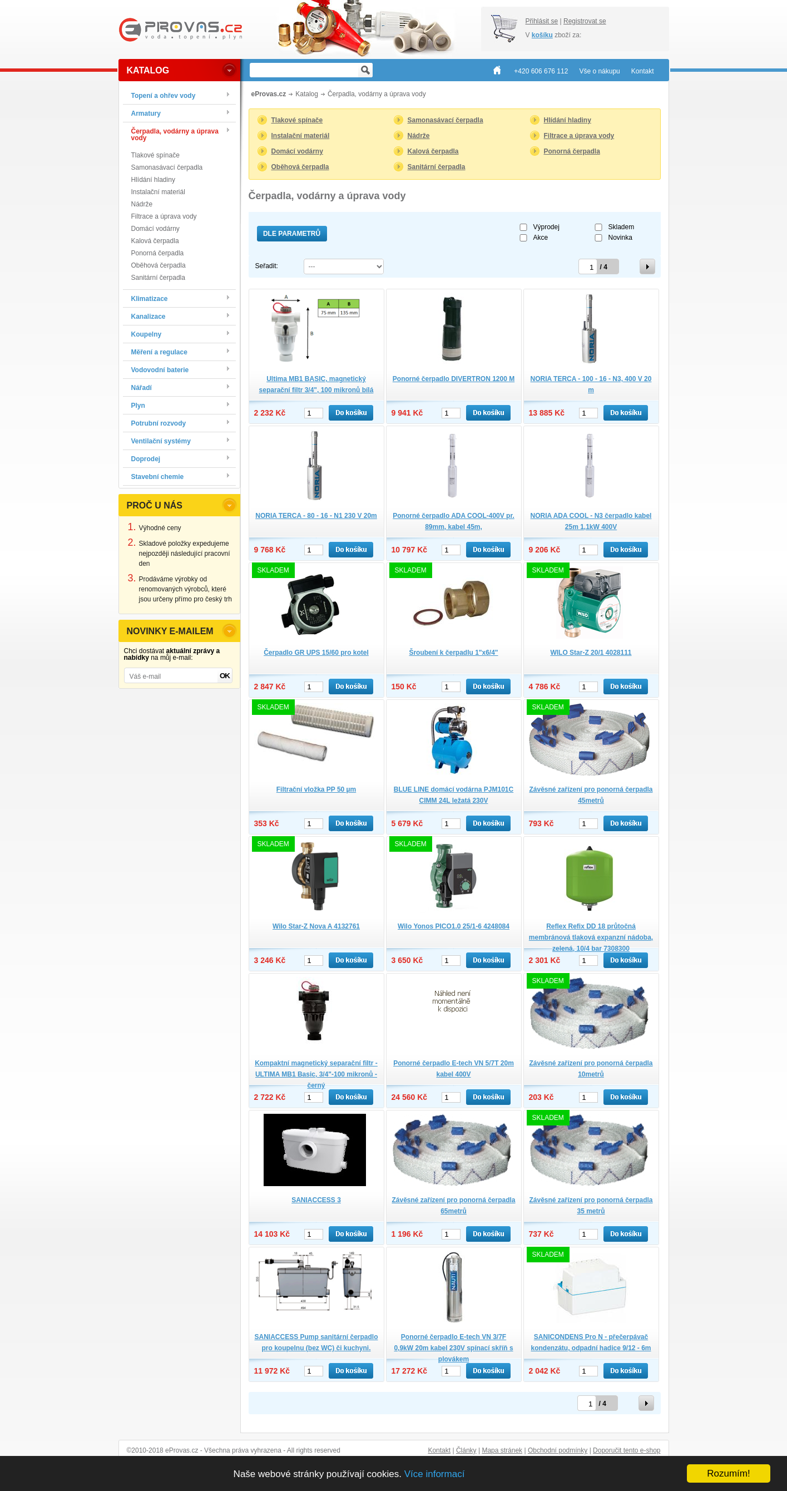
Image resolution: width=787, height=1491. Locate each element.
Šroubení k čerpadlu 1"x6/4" (453, 652)
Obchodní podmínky (557, 1450)
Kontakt (439, 1450)
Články (466, 1450)
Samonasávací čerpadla (167, 167)
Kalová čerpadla (155, 241)
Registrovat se (584, 21)
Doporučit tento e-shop (626, 1450)
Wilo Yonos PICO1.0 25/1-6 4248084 (453, 926)
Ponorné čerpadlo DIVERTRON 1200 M (453, 379)
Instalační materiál (158, 192)
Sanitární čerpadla (158, 278)
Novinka (620, 237)
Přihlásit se (542, 21)
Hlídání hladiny (153, 180)
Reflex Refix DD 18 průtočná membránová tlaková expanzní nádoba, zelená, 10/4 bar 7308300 (591, 937)
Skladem (621, 227)
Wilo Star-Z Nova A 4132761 (316, 926)
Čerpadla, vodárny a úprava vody (377, 94)
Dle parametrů (291, 234)
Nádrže (142, 204)
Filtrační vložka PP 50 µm (316, 789)
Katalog (306, 94)
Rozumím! (728, 1473)
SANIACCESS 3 (316, 1200)
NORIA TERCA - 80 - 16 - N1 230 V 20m (316, 516)
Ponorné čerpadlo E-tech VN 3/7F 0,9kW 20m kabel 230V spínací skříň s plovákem (453, 1348)
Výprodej (546, 227)
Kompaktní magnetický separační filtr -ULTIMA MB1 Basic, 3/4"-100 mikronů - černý (316, 1074)
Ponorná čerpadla (157, 253)
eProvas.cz (268, 94)
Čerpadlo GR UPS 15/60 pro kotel (316, 652)
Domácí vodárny (155, 229)
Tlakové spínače (155, 155)
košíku (542, 35)
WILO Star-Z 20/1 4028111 (590, 652)
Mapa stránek (502, 1450)
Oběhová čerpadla (158, 265)
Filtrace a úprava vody (164, 216)
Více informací (434, 1474)
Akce (540, 237)
